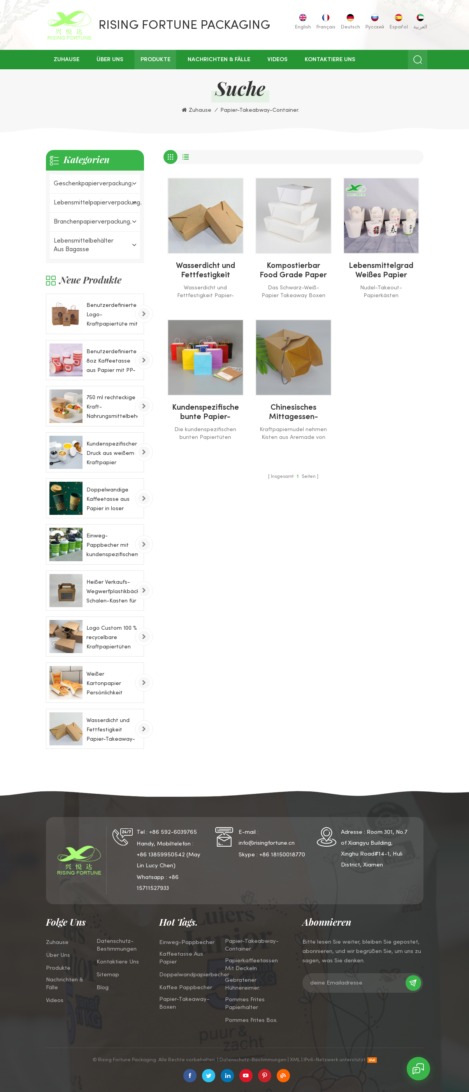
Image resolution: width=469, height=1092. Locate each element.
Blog (103, 987)
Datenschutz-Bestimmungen (117, 945)
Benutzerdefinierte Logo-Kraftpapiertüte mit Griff (112, 316)
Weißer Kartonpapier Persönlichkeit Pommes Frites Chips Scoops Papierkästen (106, 685)
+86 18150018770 (282, 855)
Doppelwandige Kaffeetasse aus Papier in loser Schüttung (108, 501)
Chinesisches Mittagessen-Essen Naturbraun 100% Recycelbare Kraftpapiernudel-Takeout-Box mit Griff (293, 413)
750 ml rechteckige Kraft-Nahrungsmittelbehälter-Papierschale (112, 408)
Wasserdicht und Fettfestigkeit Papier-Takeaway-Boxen (205, 271)
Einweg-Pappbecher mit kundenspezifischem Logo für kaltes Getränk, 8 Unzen (112, 547)
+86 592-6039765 (173, 832)
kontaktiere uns (330, 59)
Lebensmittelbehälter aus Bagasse (84, 245)
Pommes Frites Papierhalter (245, 1003)
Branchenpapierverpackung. (93, 222)
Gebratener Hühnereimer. (242, 984)
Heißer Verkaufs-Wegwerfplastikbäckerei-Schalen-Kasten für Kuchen (112, 593)
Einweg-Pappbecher (186, 942)
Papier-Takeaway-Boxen (184, 1003)
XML (295, 1060)
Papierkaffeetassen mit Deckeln (251, 964)
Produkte (155, 59)
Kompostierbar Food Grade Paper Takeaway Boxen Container (293, 271)
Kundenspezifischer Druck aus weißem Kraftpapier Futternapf (111, 455)
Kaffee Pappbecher (185, 987)
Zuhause (66, 59)
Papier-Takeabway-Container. (252, 945)
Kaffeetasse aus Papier (181, 958)
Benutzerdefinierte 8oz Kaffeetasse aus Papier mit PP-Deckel (111, 362)
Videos (277, 59)
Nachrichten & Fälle (219, 59)
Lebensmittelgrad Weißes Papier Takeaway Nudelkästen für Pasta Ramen (381, 271)
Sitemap (108, 975)
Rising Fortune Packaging (184, 26)
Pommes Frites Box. (251, 1020)
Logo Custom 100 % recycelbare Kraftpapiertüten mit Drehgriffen (111, 639)
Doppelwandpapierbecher (194, 975)
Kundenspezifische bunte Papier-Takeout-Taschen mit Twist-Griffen (205, 413)
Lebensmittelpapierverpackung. (95, 203)
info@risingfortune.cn (267, 843)
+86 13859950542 (161, 855)
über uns (110, 59)
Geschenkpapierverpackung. (93, 184)
